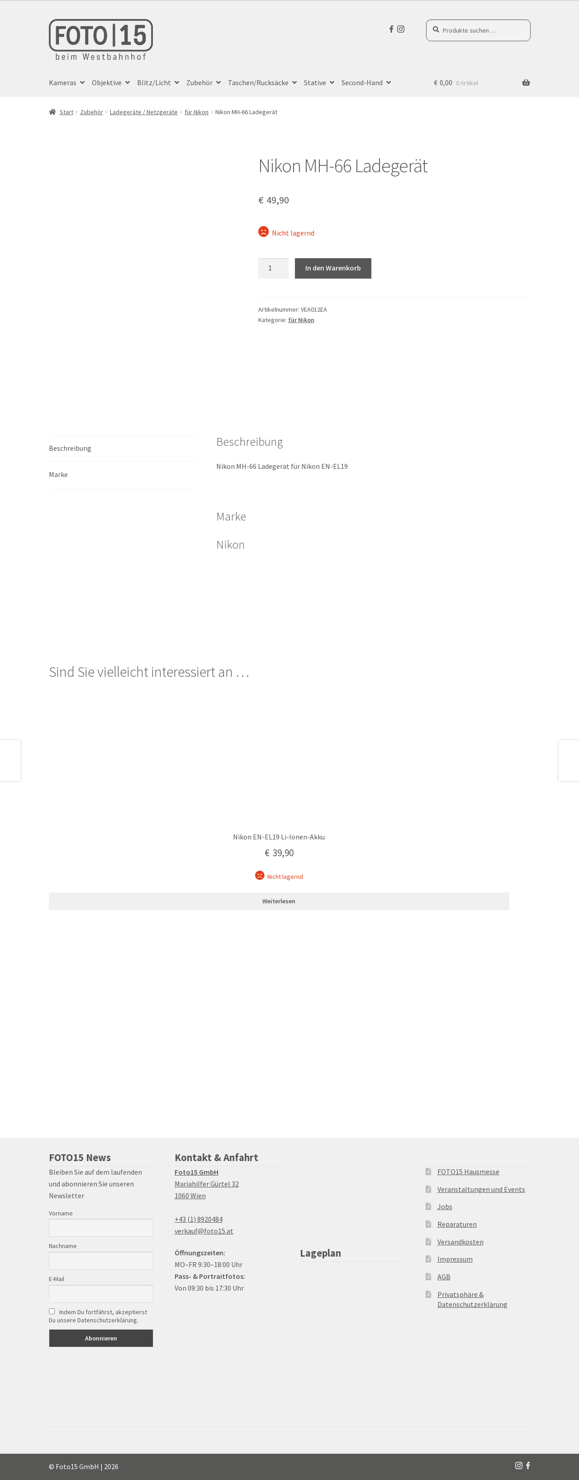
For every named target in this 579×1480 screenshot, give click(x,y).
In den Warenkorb (333, 267)
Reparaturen (457, 1224)
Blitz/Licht (154, 82)
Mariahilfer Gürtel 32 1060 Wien (207, 1183)
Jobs (444, 1206)
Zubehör (199, 82)
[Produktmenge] (273, 268)
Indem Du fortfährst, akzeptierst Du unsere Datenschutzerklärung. (98, 1316)
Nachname (63, 1246)
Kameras (62, 82)
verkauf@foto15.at (204, 1230)
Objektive (107, 82)
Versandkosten (460, 1241)
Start (66, 112)
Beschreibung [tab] (70, 448)
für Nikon (197, 112)
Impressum (455, 1258)
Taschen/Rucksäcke (258, 82)
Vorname (61, 1213)
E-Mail (56, 1279)
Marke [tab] (58, 474)
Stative (315, 82)
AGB (444, 1276)
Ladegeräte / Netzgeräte (144, 112)
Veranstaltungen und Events (481, 1189)
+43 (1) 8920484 (199, 1219)
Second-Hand (362, 82)
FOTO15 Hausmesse (468, 1171)
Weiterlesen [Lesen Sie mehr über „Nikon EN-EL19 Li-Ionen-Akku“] (278, 901)
